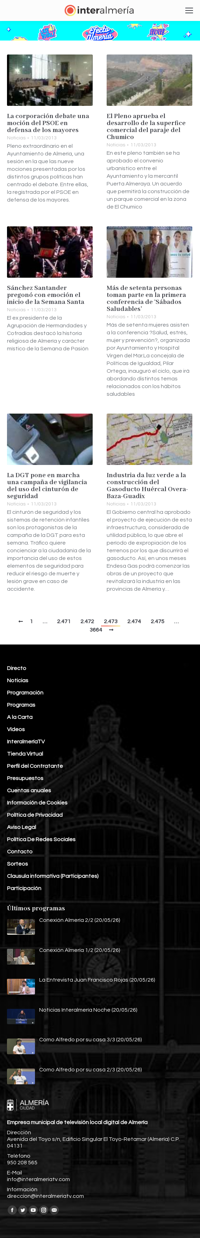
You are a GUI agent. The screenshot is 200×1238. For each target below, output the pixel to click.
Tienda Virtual (25, 754)
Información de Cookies (37, 803)
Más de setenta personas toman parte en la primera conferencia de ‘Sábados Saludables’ (146, 299)
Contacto (20, 851)
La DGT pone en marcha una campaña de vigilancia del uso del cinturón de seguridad (47, 486)
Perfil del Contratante (35, 766)
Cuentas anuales (29, 790)
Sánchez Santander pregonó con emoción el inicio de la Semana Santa (45, 295)
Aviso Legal (21, 827)
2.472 (87, 621)
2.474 (134, 621)
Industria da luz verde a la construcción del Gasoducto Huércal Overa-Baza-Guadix (147, 486)
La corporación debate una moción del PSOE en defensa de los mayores (48, 123)
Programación (25, 693)
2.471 (64, 621)
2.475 (157, 621)
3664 (96, 630)
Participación (24, 888)
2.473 (110, 621)
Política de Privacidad (35, 815)
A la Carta (20, 717)
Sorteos (17, 864)
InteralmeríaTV (26, 741)
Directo (16, 668)
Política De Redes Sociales (41, 839)
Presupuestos (25, 778)
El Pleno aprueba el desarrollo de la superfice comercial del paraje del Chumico (146, 127)
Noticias (16, 138)
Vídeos (16, 729)
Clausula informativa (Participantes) (53, 876)
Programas (21, 705)
